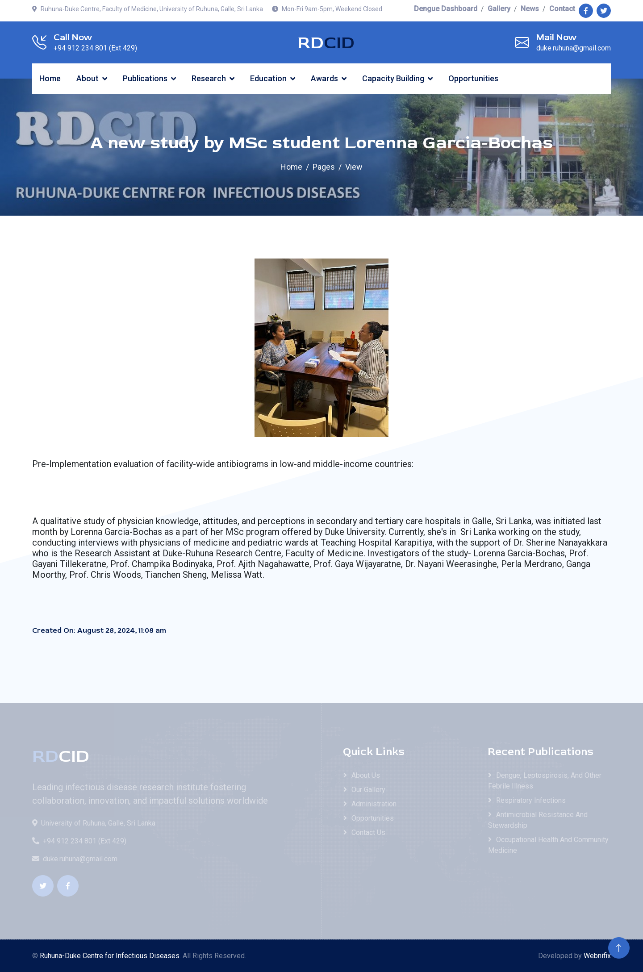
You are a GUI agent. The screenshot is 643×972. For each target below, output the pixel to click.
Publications (145, 78)
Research (209, 78)
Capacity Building (393, 78)
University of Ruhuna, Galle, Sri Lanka (93, 823)
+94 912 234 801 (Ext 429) (79, 841)
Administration (374, 804)
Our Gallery (368, 789)
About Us (365, 775)
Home (50, 78)
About (87, 78)
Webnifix (597, 955)
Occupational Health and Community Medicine (548, 845)
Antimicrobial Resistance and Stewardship (538, 820)
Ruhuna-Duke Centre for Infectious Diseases (110, 955)
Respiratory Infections (531, 800)
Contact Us (368, 832)
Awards (324, 78)
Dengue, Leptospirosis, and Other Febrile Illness (544, 780)
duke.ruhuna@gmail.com (74, 859)
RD (326, 43)
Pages (324, 166)
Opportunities (473, 78)
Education (268, 78)
